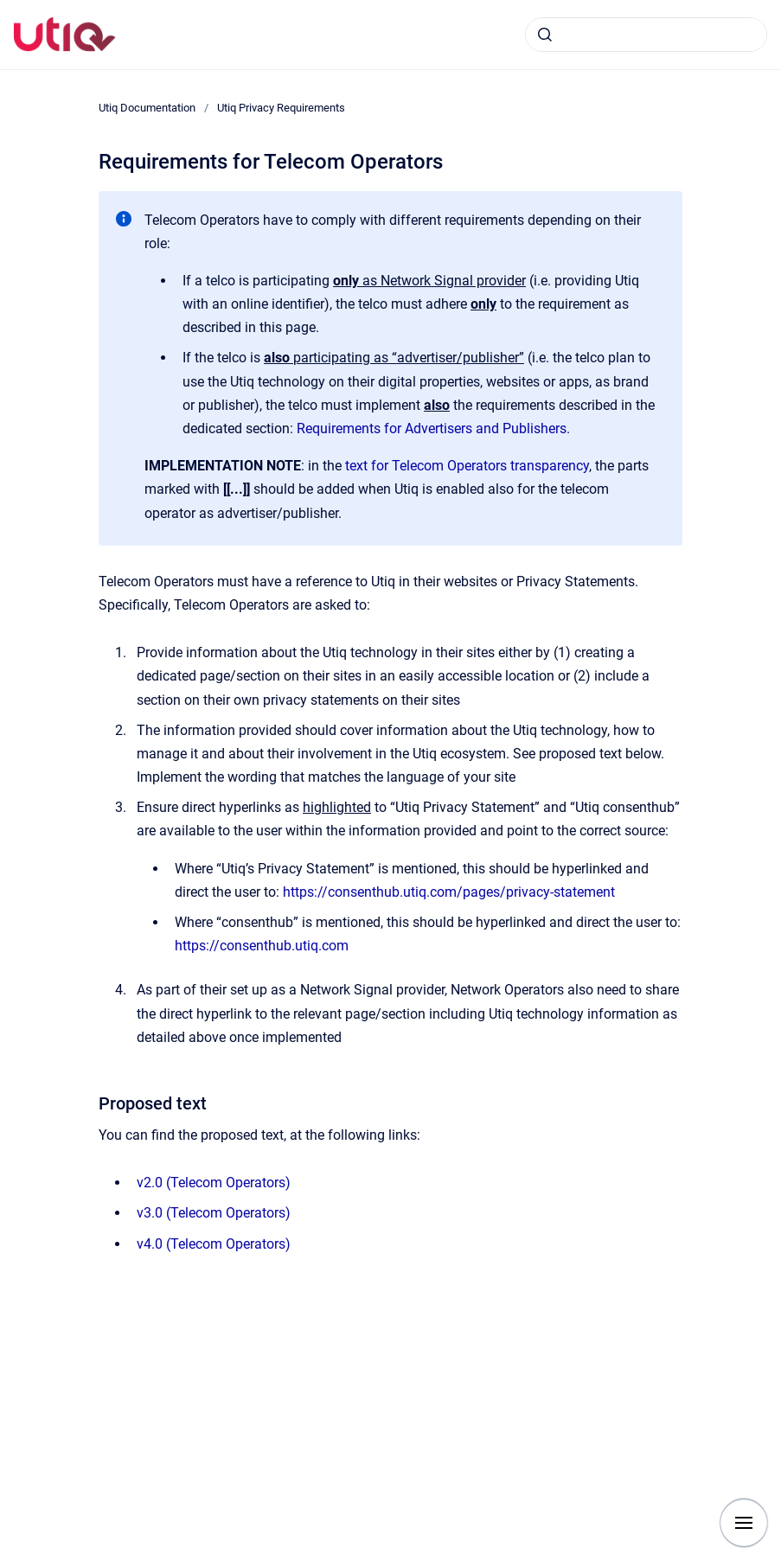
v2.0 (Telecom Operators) (214, 1182)
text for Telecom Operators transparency (467, 465)
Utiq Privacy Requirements (281, 107)
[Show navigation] (743, 1522)
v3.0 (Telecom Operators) (214, 1213)
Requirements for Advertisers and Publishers (432, 428)
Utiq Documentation (147, 107)
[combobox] (646, 34)
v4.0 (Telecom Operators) (214, 1244)
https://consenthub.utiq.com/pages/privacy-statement (449, 892)
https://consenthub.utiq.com (262, 945)
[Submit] (545, 34)
